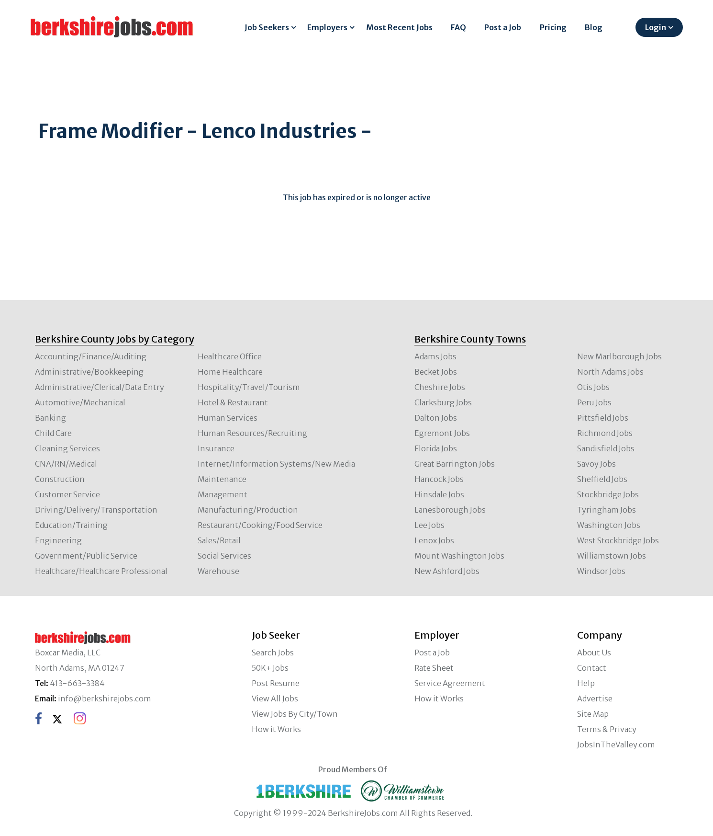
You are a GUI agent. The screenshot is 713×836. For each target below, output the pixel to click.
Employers (327, 27)
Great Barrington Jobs (454, 464)
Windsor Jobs (601, 571)
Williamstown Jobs (611, 556)
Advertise (595, 698)
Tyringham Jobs (606, 510)
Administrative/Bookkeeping (89, 372)
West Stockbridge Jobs (618, 540)
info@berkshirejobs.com (104, 698)
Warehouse (218, 571)
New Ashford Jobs (446, 571)
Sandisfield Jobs (606, 448)
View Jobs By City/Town (295, 714)
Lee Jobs (429, 525)
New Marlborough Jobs (619, 356)
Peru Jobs (594, 402)
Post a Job (502, 27)
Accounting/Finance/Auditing (90, 356)
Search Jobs (273, 652)
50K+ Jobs (270, 668)
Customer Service (67, 494)
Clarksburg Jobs (443, 402)
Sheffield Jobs (602, 479)
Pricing (553, 27)
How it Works (276, 729)
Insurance (216, 448)
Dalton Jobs (435, 418)
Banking (50, 418)
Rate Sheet (434, 668)
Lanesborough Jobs (450, 510)
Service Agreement (449, 683)
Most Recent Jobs (399, 27)
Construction (60, 479)
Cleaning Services (67, 448)
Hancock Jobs (439, 479)
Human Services (227, 418)
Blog (593, 27)
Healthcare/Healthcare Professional (101, 571)
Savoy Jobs (596, 464)
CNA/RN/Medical (66, 464)
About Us (594, 652)
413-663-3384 (77, 683)
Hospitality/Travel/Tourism (249, 387)
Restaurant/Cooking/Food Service (260, 525)
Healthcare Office (230, 356)
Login (655, 27)
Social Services (224, 556)
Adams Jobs (435, 356)
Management (222, 494)
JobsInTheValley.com (616, 744)
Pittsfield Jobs (602, 418)
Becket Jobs (435, 372)
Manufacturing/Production (248, 510)
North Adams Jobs (610, 372)
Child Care (53, 433)
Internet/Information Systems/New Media (276, 464)
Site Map (593, 714)
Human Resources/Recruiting (252, 433)
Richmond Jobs (605, 433)
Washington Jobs (608, 525)
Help (586, 683)
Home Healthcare (230, 372)
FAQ (458, 27)
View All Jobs (275, 698)
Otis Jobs (593, 387)
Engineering (58, 540)
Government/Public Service (86, 556)
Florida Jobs (435, 448)
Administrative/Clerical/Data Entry (99, 387)
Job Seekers (267, 27)
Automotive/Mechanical (80, 402)
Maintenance (222, 479)
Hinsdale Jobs (439, 494)
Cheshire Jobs (439, 387)
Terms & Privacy (606, 729)
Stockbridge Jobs (608, 494)
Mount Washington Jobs (459, 556)
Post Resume (276, 683)
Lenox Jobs (434, 540)
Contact (591, 668)
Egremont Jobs (442, 433)
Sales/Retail (219, 540)
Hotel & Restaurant (233, 402)
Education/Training (71, 525)
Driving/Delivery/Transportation (96, 510)
